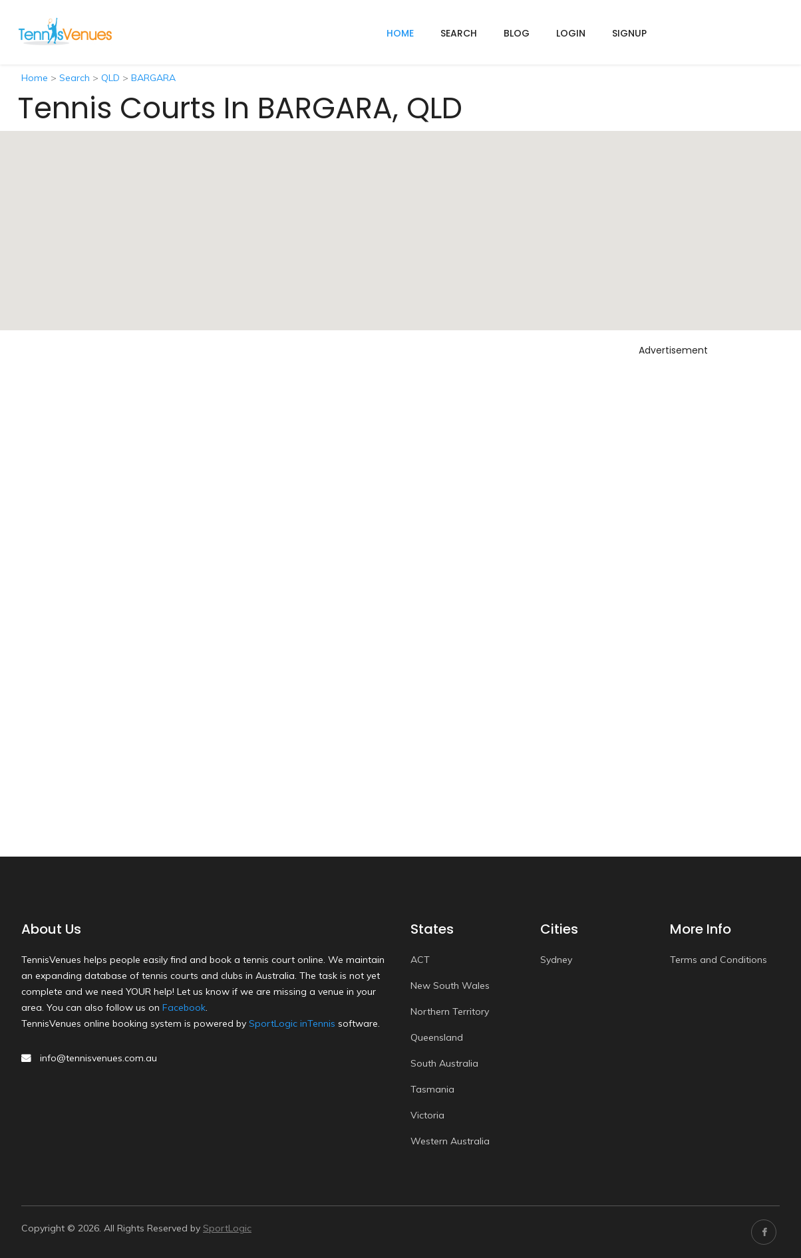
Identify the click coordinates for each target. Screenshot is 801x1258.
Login (570, 33)
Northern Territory (449, 1011)
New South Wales (450, 986)
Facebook (184, 1007)
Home (34, 78)
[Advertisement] (673, 560)
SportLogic (227, 1228)
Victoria (427, 1115)
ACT (420, 960)
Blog (517, 33)
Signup (629, 33)
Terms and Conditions (718, 960)
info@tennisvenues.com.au (98, 1058)
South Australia (444, 1063)
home (400, 33)
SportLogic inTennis (292, 1023)
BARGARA (153, 78)
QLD (110, 78)
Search (458, 33)
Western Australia (450, 1141)
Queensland (436, 1037)
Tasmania (432, 1089)
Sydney (556, 960)
